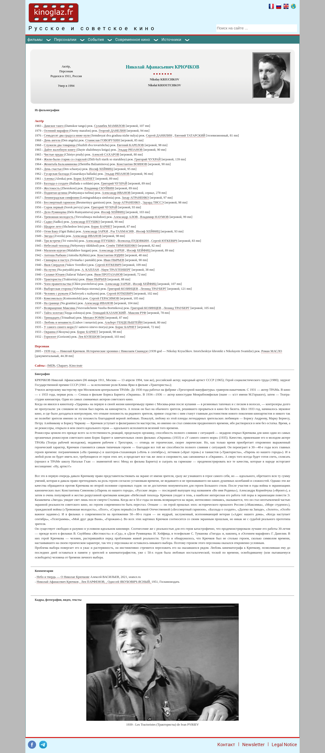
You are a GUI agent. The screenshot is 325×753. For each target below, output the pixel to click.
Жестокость (52, 188)
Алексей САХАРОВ (105, 154)
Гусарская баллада (57, 174)
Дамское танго (54, 126)
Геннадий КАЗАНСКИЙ (109, 313)
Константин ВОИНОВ (132, 164)
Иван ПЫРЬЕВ (114, 260)
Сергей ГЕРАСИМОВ (104, 298)
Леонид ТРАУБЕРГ (153, 288)
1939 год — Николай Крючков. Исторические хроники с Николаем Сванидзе (96, 351)
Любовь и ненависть (58, 322)
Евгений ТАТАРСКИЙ (190, 135)
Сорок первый (54, 207)
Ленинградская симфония (62, 197)
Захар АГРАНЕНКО (135, 197)
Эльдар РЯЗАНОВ (130, 149)
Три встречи (52, 241)
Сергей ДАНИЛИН (159, 135)
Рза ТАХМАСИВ (122, 231)
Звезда (49, 236)
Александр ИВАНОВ (116, 193)
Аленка (49, 178)
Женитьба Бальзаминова (61, 164)
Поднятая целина (56, 193)
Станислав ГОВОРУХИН (102, 140)
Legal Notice (284, 744)
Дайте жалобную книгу (60, 149)
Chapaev (62, 365)
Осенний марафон (56, 130)
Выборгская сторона (58, 288)
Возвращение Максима (60, 308)
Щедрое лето (53, 226)
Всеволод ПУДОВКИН (133, 241)
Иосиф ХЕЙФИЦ (101, 169)
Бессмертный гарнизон (60, 202)
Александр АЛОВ (125, 217)
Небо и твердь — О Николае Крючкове (63, 577)
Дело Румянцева (55, 212)
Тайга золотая (53, 313)
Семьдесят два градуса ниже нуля (67, 135)
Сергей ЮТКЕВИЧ (164, 241)
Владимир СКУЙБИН (99, 188)
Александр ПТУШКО (85, 222)
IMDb (51, 365)
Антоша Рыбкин (55, 255)
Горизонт (50, 336)
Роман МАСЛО (271, 351)
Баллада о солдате (56, 183)
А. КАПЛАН (90, 269)
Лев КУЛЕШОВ (89, 336)
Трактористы (53, 279)
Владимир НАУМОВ (154, 217)
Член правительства (58, 284)
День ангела (52, 140)
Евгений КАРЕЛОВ (130, 145)
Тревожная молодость (59, 217)
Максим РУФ (137, 313)
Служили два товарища (60, 145)
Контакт (226, 744)
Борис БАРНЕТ (84, 178)
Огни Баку (51, 231)
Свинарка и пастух (57, 260)
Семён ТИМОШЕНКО (121, 245)
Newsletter (253, 744)
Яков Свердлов (54, 265)
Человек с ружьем (56, 293)
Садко (48, 222)
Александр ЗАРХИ (95, 231)
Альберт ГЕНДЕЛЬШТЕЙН (124, 322)
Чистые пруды (54, 154)
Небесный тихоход (57, 245)
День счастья (53, 169)
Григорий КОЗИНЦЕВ (122, 288)
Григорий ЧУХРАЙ (147, 159)
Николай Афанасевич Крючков (57, 582)
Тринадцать (52, 317)
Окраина (50, 332)
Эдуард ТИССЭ (153, 202)
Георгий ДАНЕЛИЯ (112, 130)
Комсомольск (53, 298)
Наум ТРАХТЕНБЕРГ (116, 269)
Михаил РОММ (93, 317)
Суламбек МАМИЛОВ (109, 126)
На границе (52, 303)
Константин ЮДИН (110, 255)
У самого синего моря (59, 327)
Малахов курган (55, 250)
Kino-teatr (76, 365)
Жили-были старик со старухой (66, 159)
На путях (50, 269)
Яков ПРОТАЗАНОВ (108, 274)
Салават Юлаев (55, 274)
